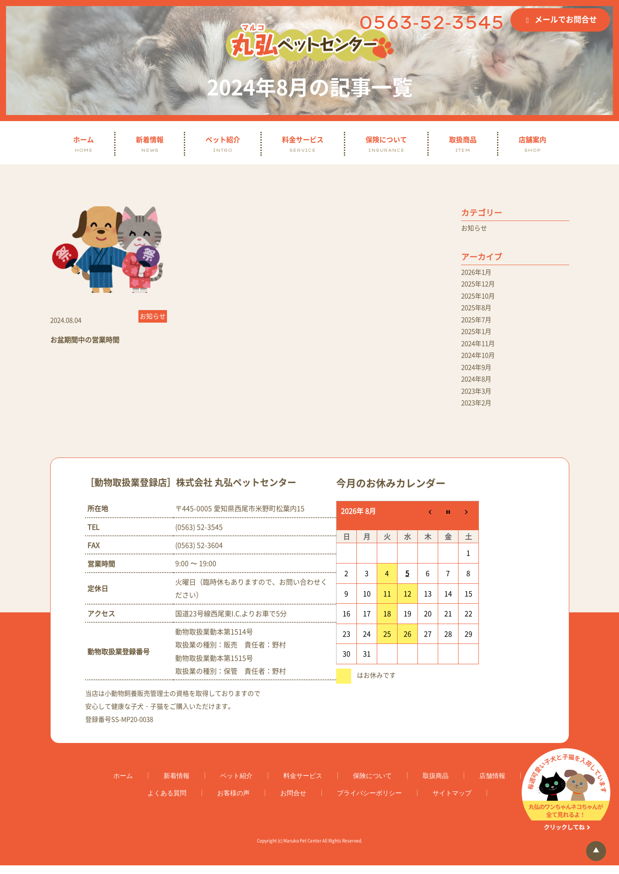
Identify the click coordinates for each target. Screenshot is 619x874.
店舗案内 (532, 144)
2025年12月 (479, 285)
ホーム (83, 144)
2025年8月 (477, 310)
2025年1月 (477, 335)
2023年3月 (477, 398)
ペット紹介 (222, 144)
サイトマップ (452, 801)
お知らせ (475, 228)
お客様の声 (233, 801)
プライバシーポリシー (369, 801)
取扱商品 (463, 144)
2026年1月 (477, 273)
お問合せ (293, 801)
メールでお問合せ (566, 19)
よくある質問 (167, 801)
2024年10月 (479, 360)
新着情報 (150, 144)
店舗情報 (492, 784)
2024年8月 (477, 386)
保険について (386, 144)
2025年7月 (477, 323)
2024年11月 (479, 348)
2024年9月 (477, 373)
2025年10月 (479, 298)
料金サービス (303, 144)
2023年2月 (477, 411)
